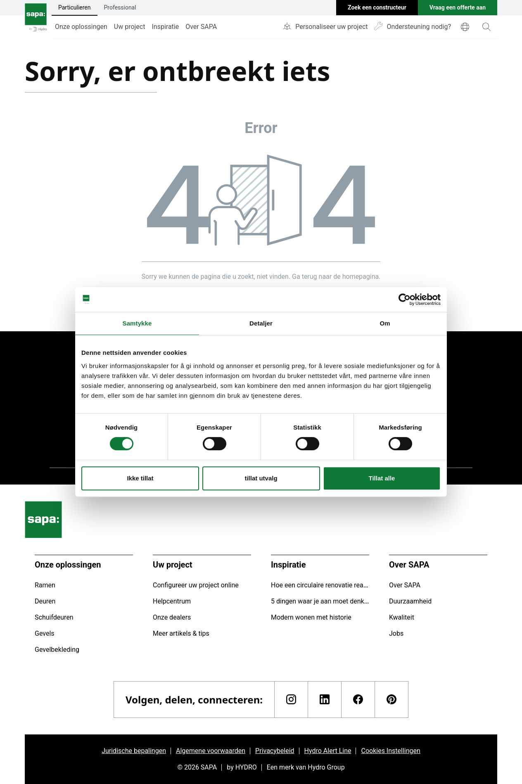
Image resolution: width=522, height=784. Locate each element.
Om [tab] (385, 323)
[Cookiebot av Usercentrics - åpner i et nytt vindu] (404, 299)
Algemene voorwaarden (210, 751)
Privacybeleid (274, 751)
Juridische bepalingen (134, 751)
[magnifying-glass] (486, 26)
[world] (465, 26)
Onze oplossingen (81, 27)
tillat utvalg (260, 478)
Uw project (129, 27)
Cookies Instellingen (390, 751)
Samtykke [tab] (137, 323)
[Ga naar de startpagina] (36, 19)
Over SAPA (201, 27)
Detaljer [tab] (261, 323)
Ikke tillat (140, 478)
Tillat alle (382, 478)
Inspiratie (165, 27)
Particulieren (74, 7)
